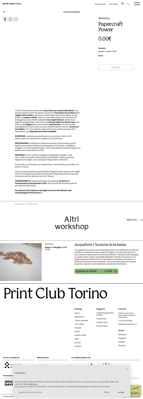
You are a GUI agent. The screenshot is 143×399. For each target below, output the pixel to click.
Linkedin (121, 342)
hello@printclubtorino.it (127, 324)
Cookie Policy (102, 322)
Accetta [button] (121, 392)
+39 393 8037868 (125, 321)
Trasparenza (101, 319)
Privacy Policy (102, 326)
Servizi (77, 332)
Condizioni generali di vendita (105, 314)
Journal (77, 343)
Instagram (122, 338)
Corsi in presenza (81, 321)
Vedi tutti (134, 220)
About (77, 313)
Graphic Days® (80, 335)
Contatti (77, 346)
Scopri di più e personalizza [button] (30, 392)
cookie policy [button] (32, 384)
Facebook (122, 335)
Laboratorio (79, 317)
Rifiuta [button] (106, 392)
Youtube (121, 346)
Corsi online (79, 324)
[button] (96, 271)
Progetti (77, 328)
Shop (76, 339)
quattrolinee (135, 397)
